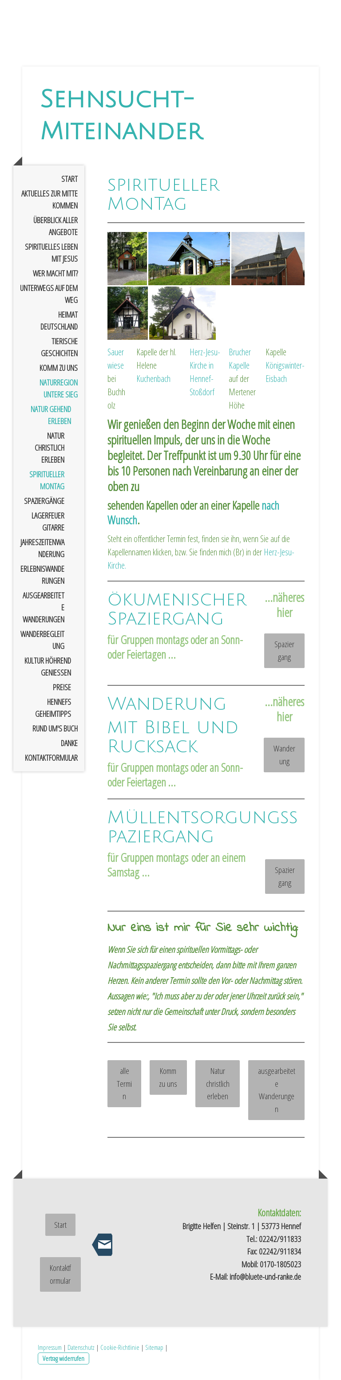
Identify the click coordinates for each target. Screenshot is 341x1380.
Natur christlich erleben (49, 447)
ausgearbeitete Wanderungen (43, 607)
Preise (62, 687)
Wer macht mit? (55, 273)
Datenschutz (81, 1347)
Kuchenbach (153, 379)
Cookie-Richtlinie (119, 1347)
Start (69, 178)
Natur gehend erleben (51, 415)
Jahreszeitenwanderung (42, 548)
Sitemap (154, 1347)
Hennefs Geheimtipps (53, 707)
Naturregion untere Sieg (59, 388)
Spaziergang (284, 650)
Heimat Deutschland (59, 320)
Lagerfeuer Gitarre (48, 521)
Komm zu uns (59, 367)
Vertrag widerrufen (63, 1358)
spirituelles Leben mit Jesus (51, 252)
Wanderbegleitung (42, 640)
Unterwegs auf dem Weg (49, 294)
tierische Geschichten (59, 347)
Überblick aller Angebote (55, 226)
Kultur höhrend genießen (47, 666)
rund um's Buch (55, 728)
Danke (69, 743)
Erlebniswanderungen (42, 574)
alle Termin (124, 1083)
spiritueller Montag (46, 480)
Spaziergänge (44, 500)
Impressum (50, 1347)
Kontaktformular (51, 757)
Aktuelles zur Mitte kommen (49, 199)
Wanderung (284, 755)
